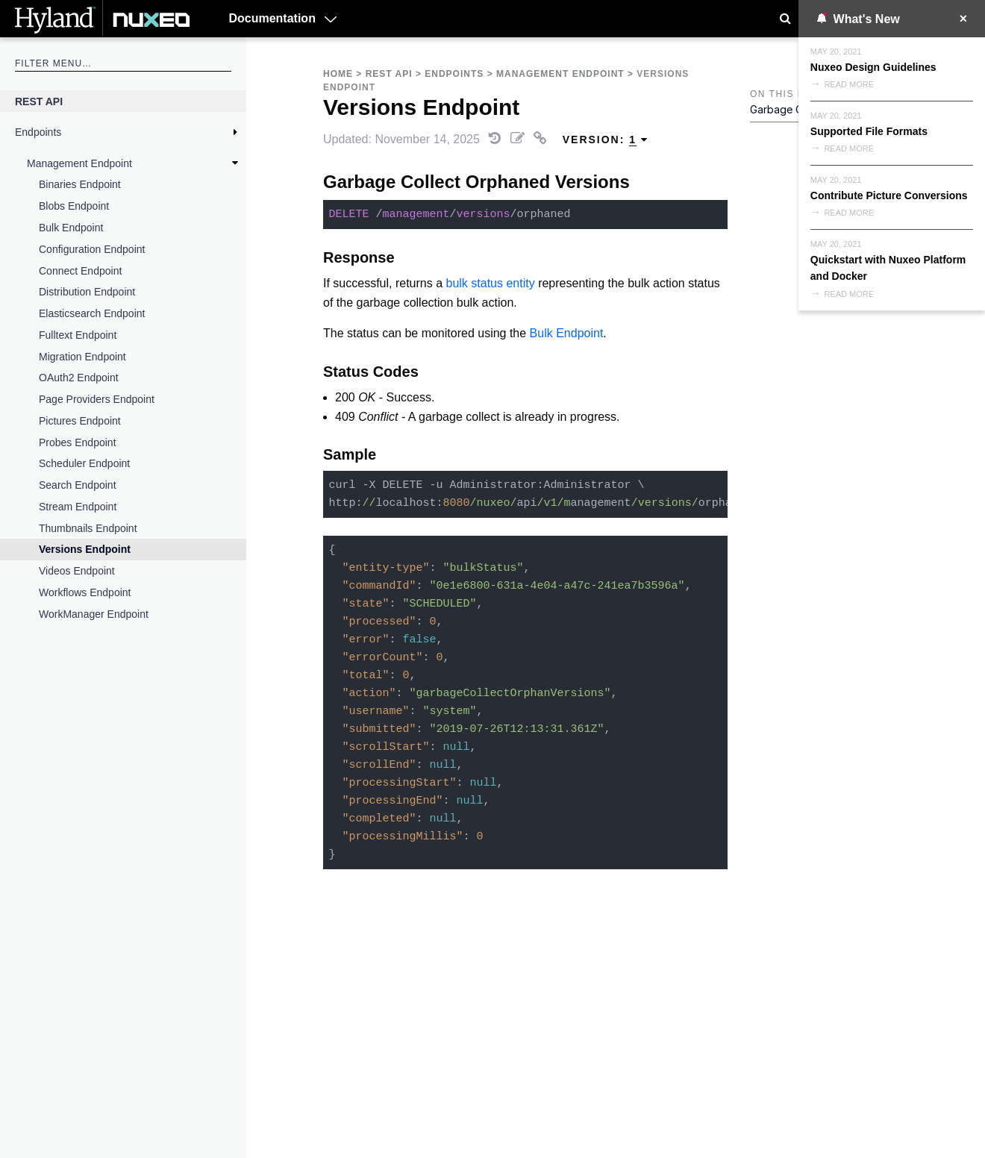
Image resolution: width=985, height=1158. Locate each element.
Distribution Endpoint (87, 292)
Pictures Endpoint (80, 421)
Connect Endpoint (80, 271)
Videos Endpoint (77, 571)
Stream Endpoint (77, 507)
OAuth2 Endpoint (79, 378)
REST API (39, 101)
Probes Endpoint (77, 442)
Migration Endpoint (82, 357)
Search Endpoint (77, 485)
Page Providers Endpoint (96, 399)
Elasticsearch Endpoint (92, 313)
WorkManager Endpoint (93, 614)
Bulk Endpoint (71, 228)
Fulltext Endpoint (77, 335)
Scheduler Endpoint (84, 463)
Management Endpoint (79, 163)
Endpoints (38, 132)
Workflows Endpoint (85, 592)
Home (338, 74)
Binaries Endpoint (80, 184)
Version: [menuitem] (605, 140)
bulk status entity (490, 283)
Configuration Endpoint (92, 249)
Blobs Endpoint (74, 206)
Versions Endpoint (85, 549)
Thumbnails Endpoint (88, 528)
